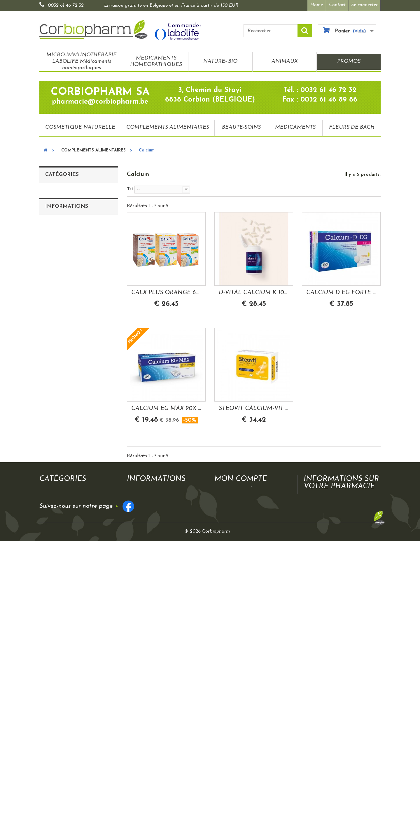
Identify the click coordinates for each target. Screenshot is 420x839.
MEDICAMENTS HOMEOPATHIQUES (156, 61)
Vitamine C (62, 266)
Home (316, 5)
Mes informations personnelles (253, 714)
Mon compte (240, 689)
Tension (57, 528)
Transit (57, 341)
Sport (55, 546)
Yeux (54, 462)
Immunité (60, 322)
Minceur (58, 453)
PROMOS (348, 61)
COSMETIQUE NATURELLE (80, 127)
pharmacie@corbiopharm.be (351, 751)
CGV (55, 631)
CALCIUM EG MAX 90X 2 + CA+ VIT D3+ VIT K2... (166, 408)
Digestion (60, 406)
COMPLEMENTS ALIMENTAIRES (167, 127)
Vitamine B (61, 257)
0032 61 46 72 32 (66, 5)
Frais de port (147, 714)
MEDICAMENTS (295, 127)
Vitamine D (62, 275)
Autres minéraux (67, 425)
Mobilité (58, 378)
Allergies (58, 537)
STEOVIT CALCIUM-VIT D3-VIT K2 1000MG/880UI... (254, 408)
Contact (337, 5)
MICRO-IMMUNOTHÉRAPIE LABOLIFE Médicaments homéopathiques (81, 61)
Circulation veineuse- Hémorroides (83, 472)
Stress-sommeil (65, 350)
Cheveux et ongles (69, 509)
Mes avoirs (232, 704)
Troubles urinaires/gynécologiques (83, 369)
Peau (55, 416)
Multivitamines (65, 294)
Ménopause (62, 500)
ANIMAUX (285, 61)
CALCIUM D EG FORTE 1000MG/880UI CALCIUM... (341, 293)
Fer (53, 434)
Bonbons (59, 556)
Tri (130, 189)
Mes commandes (238, 699)
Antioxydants (63, 285)
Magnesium (62, 313)
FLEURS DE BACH (351, 127)
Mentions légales (67, 640)
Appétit (58, 490)
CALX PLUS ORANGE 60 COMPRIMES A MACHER (166, 293)
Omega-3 (59, 331)
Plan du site (62, 659)
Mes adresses (235, 709)
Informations (66, 605)
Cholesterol (61, 359)
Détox (56, 481)
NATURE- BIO (220, 61)
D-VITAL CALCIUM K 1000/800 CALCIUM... (254, 293)
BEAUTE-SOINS (241, 127)
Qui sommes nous (69, 621)
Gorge (56, 397)
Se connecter (364, 5)
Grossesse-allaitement (73, 518)
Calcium (58, 303)
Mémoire (59, 444)
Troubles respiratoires (73, 388)
